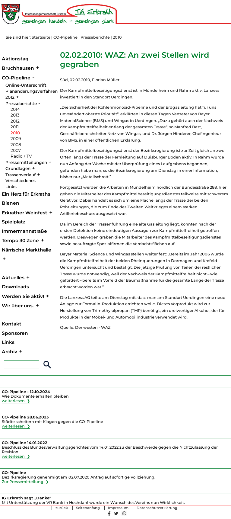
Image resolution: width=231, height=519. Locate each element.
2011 (15, 126)
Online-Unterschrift (25, 85)
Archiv (9, 351)
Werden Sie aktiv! (23, 296)
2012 (15, 121)
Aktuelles (13, 277)
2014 (15, 109)
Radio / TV (21, 156)
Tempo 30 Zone (20, 240)
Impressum (118, 508)
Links (11, 186)
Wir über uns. (18, 306)
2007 (16, 150)
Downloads (15, 287)
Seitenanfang (88, 508)
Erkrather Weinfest (24, 213)
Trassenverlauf (20, 174)
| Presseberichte (94, 37)
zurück (61, 508)
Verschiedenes (20, 180)
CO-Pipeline (65, 37)
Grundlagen (17, 168)
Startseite (41, 37)
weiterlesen (13, 401)
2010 (15, 132)
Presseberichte (21, 103)
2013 (15, 115)
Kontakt (11, 324)
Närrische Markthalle (26, 250)
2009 (16, 138)
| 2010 (116, 37)
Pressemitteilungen (26, 162)
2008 (16, 144)
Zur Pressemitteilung (22, 481)
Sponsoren (15, 333)
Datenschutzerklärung (157, 508)
